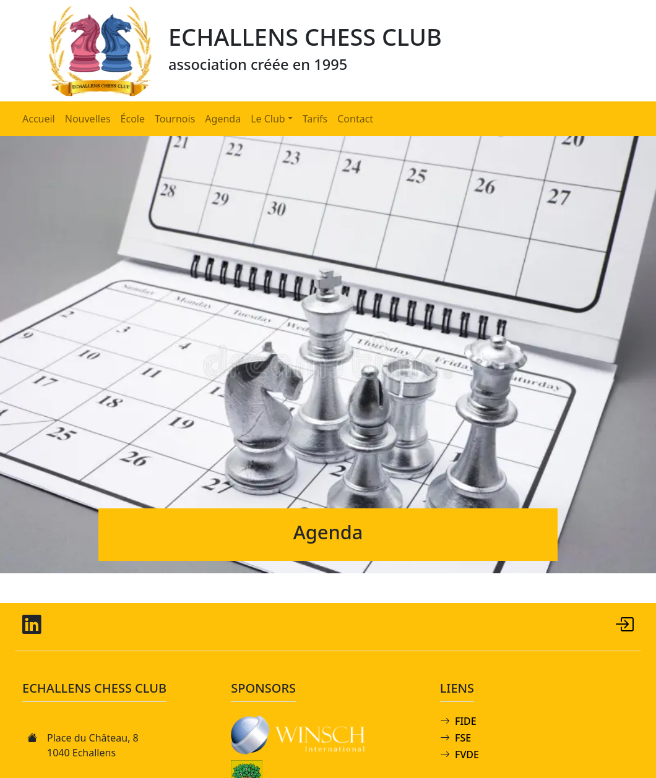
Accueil (38, 119)
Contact (355, 119)
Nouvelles (88, 119)
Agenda (223, 119)
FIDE (466, 721)
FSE (463, 738)
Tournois (175, 119)
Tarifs (315, 119)
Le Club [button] (268, 119)
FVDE (467, 754)
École (133, 119)
